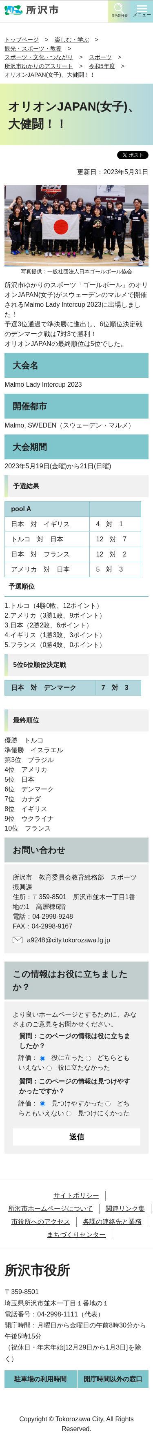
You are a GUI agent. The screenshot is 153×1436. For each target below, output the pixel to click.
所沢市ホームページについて (50, 1208)
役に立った (67, 1057)
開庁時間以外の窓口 (113, 1379)
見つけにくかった (104, 1113)
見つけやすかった (77, 1103)
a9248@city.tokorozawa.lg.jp (68, 940)
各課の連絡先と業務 (112, 1221)
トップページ (21, 39)
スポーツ (100, 57)
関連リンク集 (125, 1208)
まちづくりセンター (76, 1234)
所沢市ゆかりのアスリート (38, 66)
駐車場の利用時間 (40, 1379)
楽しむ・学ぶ (72, 39)
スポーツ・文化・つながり (38, 57)
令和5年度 (102, 66)
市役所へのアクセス (40, 1221)
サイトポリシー (76, 1195)
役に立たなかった (84, 1067)
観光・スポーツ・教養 (33, 48)
